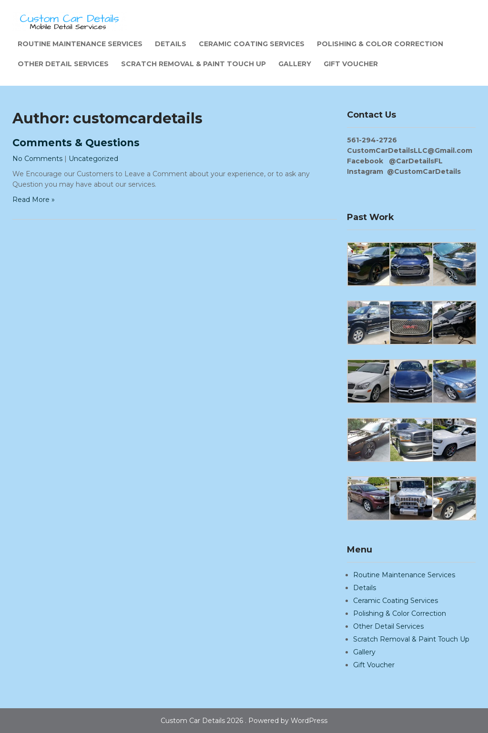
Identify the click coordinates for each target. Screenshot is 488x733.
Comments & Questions (76, 143)
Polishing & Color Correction (380, 44)
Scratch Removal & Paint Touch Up (193, 64)
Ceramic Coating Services (252, 44)
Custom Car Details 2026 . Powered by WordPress (244, 720)
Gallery (294, 64)
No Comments (37, 158)
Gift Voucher (351, 64)
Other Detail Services (63, 64)
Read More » (33, 199)
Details (170, 44)
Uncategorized (93, 158)
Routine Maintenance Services (80, 44)
